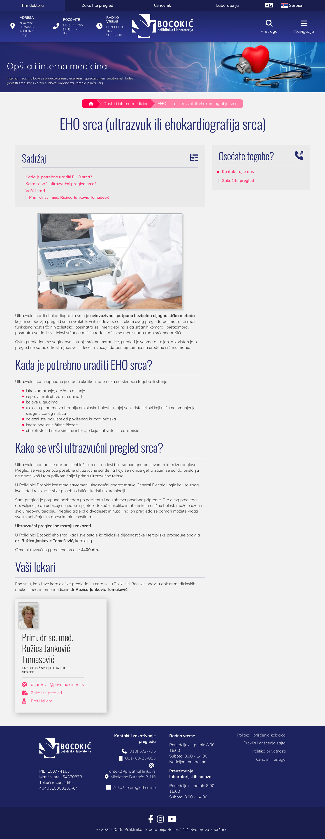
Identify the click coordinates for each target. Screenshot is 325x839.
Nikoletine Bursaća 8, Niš (133, 777)
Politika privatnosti (269, 751)
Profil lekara (37, 701)
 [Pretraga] (269, 26)
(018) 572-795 (142, 751)
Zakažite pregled (97, 5)
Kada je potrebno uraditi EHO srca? (59, 176)
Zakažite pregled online (134, 787)
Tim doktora (32, 5)
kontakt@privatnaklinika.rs (131, 771)
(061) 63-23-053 (140, 758)
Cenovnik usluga (271, 759)
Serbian (292, 5)
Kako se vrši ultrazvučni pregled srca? (61, 183)
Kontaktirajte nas (238, 171)
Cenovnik (162, 5)
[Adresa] (25, 26)
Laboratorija (227, 5)
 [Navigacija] (304, 26)
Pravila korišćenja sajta (265, 743)
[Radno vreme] (111, 26)
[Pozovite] (68, 26)
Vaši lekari (35, 190)
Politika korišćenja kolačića (261, 735)
